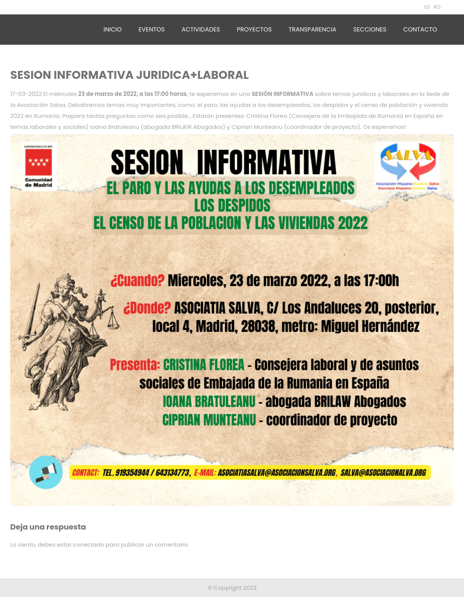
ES (427, 7)
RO (437, 7)
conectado (88, 544)
